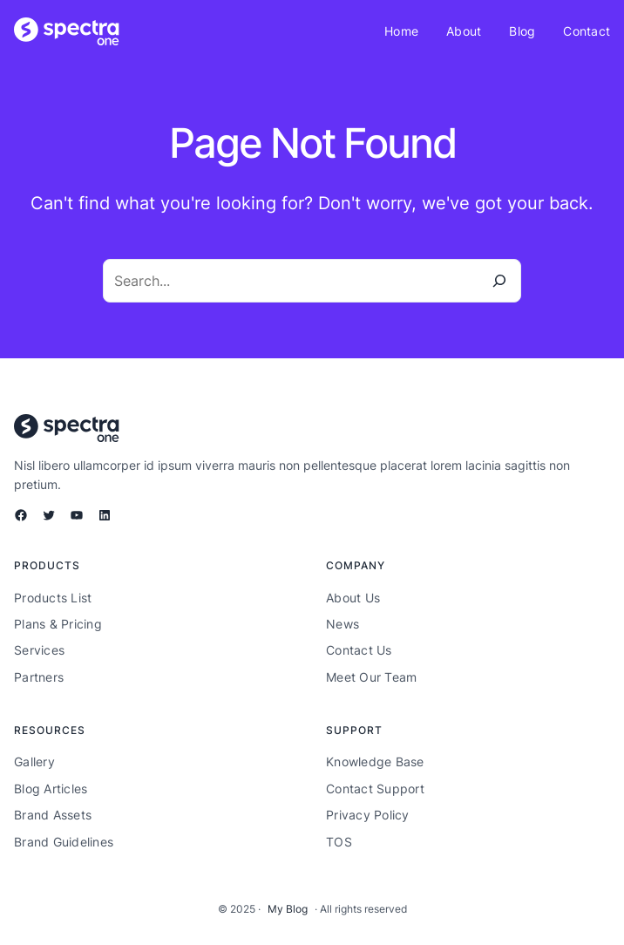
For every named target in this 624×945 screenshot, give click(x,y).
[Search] (499, 280)
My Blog (288, 908)
